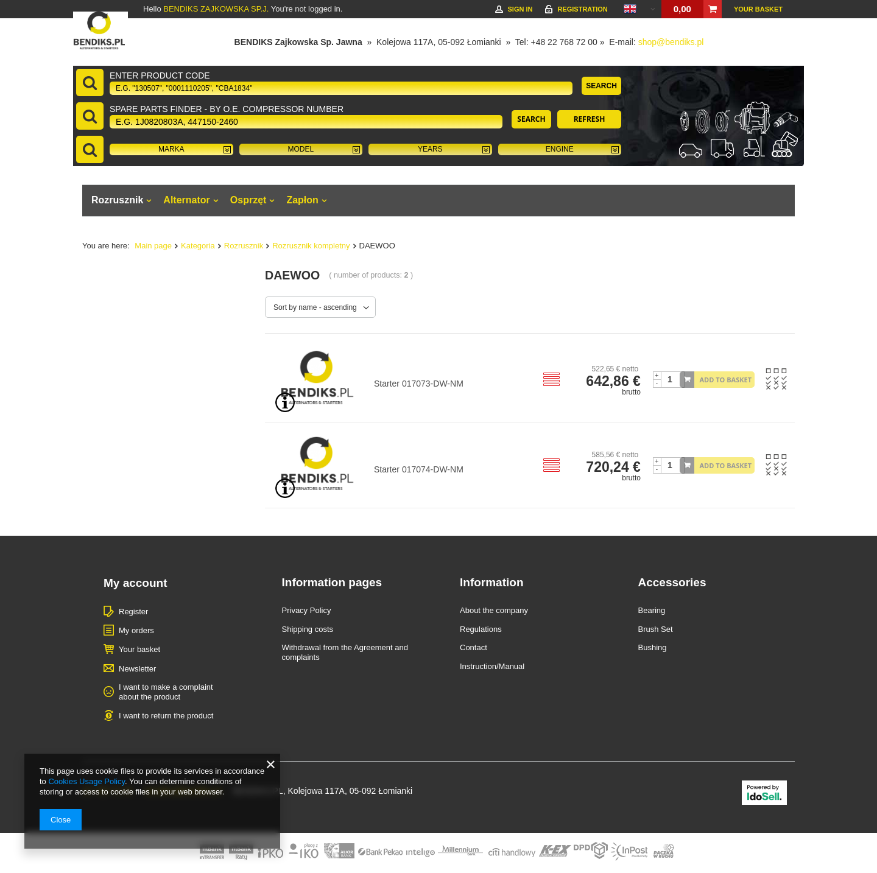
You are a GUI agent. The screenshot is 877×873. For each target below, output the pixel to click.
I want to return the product (166, 715)
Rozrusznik (117, 200)
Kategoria (198, 245)
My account (135, 583)
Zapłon (302, 200)
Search (601, 86)
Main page (153, 245)
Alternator (186, 200)
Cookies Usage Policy (86, 781)
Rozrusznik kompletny (311, 245)
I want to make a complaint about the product (166, 691)
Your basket (758, 9)
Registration (582, 9)
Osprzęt (248, 200)
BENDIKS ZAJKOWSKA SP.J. (216, 8)
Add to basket (726, 379)
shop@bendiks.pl (671, 42)
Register (133, 611)
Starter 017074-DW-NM (418, 469)
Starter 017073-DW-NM (418, 383)
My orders (136, 630)
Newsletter (137, 668)
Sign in (519, 9)
